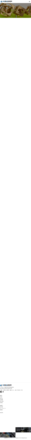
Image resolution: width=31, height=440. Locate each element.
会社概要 (1, 399)
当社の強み (2, 401)
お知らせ (1, 398)
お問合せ (1, 402)
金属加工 (1, 405)
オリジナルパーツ (3, 408)
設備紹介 (1, 409)
